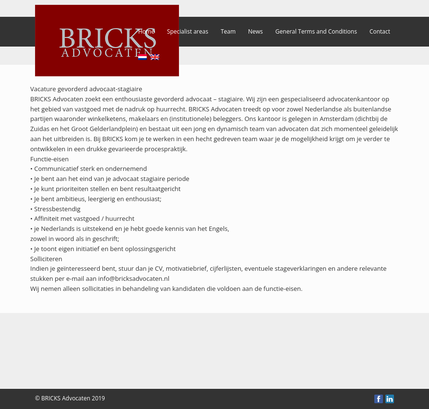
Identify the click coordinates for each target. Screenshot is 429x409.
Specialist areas (187, 31)
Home (146, 31)
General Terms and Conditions (316, 31)
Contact (379, 31)
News (255, 31)
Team (228, 31)
